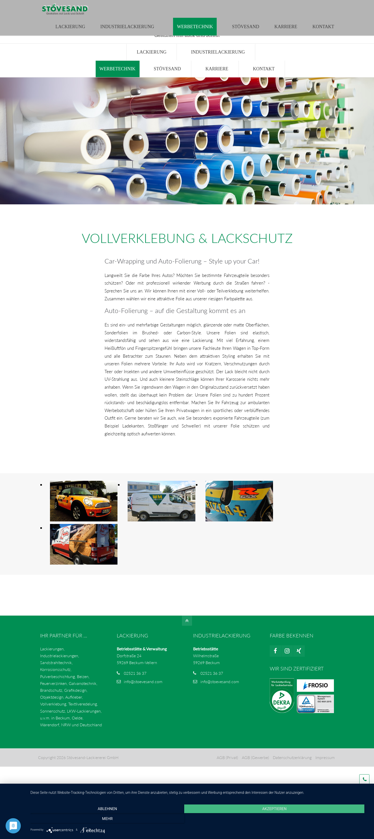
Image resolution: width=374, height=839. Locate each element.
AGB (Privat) (226, 765)
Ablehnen (81, 819)
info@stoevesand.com (130, 5)
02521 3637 (90, 5)
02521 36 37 (135, 681)
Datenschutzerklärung (291, 765)
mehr (318, 819)
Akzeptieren (200, 819)
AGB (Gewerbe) (254, 765)
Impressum (324, 765)
